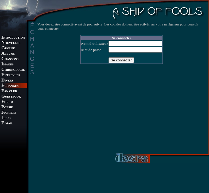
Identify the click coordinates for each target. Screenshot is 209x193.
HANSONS (9, 59)
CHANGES (9, 85)
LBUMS (8, 53)
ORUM (7, 102)
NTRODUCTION (13, 37)
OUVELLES (10, 43)
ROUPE (8, 48)
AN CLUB (9, 91)
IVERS (7, 80)
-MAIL (7, 123)
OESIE (7, 107)
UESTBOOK (11, 96)
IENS (6, 118)
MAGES (7, 64)
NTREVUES (10, 75)
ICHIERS (8, 112)
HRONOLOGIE (13, 69)
